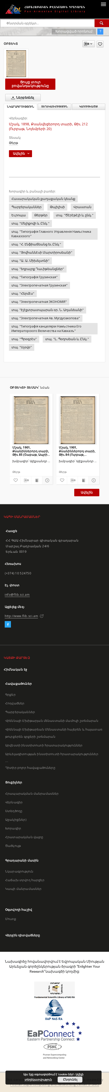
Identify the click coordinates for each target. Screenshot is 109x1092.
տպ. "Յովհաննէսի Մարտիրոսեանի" (41, 252)
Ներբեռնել (21, 97)
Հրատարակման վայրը (24, 837)
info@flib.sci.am (17, 594)
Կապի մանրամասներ (23, 889)
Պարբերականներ (26, 207)
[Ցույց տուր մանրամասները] (46, 480)
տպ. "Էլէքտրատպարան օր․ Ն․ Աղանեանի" (47, 310)
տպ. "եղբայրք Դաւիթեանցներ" (37, 269)
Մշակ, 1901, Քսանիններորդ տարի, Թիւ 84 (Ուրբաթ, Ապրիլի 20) (77, 450)
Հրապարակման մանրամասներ (32, 793)
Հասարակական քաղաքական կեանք (43, 199)
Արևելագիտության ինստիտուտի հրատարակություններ (51, 754)
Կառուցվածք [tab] (88, 106)
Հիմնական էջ (15, 669)
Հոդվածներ (14, 703)
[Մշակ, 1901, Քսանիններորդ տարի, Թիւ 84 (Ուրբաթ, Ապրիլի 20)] (78, 420)
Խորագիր (13, 828)
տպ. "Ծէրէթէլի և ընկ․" (74, 215)
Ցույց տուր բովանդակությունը (30, 84)
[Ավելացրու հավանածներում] (100, 44)
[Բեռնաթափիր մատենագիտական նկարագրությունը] (26, 480)
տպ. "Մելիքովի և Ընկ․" (30, 223)
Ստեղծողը (13, 811)
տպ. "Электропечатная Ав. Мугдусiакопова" (45, 318)
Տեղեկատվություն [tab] (54, 106)
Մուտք (10, 919)
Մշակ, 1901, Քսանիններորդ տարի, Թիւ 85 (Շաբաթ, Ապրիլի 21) (31, 450)
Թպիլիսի (57, 207)
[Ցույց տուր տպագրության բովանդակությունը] (36, 480)
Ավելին (87, 492)
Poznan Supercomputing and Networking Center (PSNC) (54, 1084)
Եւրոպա (18, 215)
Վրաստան (82, 207)
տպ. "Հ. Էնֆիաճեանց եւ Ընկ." (36, 244)
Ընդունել (70, 1079)
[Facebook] (8, 624)
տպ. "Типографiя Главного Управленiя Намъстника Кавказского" (51, 233)
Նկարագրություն (19, 871)
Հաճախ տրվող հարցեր (24, 880)
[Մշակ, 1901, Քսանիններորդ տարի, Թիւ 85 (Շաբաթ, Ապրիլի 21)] (31, 420)
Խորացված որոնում (73, 31)
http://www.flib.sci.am (21, 616)
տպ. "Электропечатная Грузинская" (39, 285)
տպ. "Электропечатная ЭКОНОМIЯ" (39, 302)
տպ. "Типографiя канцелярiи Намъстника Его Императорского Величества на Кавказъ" (46, 328)
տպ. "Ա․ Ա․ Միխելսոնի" (30, 261)
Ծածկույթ (13, 846)
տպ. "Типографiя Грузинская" (34, 277)
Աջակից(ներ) (15, 820)
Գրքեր (10, 694)
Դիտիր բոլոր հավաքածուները (30, 768)
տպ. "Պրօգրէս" (24, 339)
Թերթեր (40, 215)
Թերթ (13, 143)
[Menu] (103, 4)
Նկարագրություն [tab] (20, 106)
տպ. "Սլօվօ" (21, 347)
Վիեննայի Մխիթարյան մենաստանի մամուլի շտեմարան (51, 721)
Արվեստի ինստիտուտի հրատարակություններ (44, 745)
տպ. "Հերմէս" (22, 293)
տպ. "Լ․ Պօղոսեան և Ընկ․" (67, 339)
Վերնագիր (14, 802)
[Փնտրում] (102, 23)
